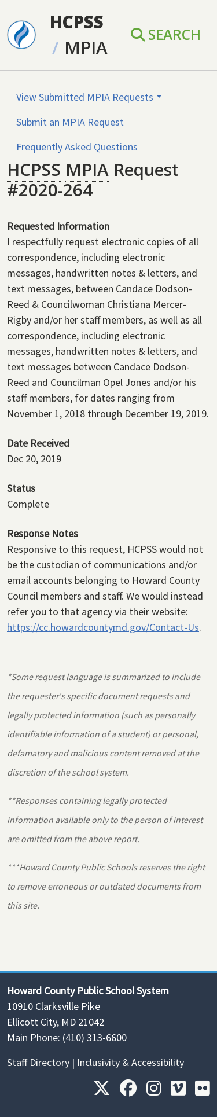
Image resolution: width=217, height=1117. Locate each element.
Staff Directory (38, 1062)
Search (166, 34)
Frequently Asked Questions (77, 146)
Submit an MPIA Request (70, 121)
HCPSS (77, 22)
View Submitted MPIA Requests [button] (84, 97)
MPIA (86, 47)
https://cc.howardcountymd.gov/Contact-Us (103, 627)
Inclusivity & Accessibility (130, 1062)
